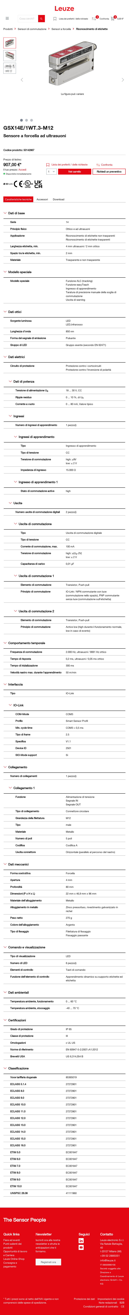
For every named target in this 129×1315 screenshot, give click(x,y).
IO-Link (16, 705)
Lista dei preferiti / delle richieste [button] (67, 164)
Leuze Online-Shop (14, 1258)
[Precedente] (21, 79)
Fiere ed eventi (11, 1240)
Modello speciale (17, 272)
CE (122, 1306)
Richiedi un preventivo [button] (109, 171)
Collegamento (15, 767)
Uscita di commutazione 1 (34, 576)
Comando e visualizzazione (24, 947)
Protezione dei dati (84, 1298)
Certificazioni (15, 1020)
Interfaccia (13, 684)
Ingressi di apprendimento (34, 437)
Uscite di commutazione (33, 524)
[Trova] (41, 18)
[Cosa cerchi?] (28, 18)
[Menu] (7, 18)
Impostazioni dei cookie (111, 1298)
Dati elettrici (14, 357)
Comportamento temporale (24, 643)
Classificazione (16, 1068)
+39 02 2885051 (110, 1255)
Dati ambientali (16, 992)
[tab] (18, 199)
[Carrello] (117, 18)
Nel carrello (74, 171)
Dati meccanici (16, 864)
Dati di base (14, 213)
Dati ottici (12, 312)
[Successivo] (122, 79)
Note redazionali (108, 1302)
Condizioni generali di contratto (100, 1306)
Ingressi (16, 416)
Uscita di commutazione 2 (34, 611)
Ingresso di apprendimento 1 (36, 482)
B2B (122, 1302)
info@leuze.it (108, 1260)
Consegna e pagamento (10, 1264)
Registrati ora (48, 1262)
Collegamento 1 (22, 788)
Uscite (15, 503)
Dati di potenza (21, 381)
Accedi (22, 169)
